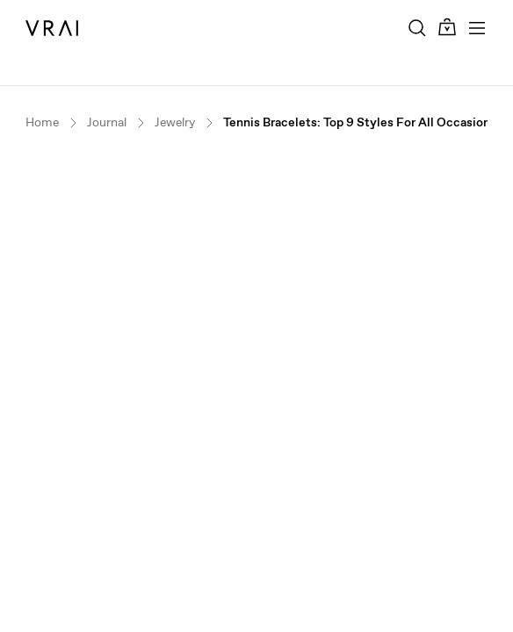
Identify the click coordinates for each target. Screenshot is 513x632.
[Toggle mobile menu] (477, 28)
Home (42, 122)
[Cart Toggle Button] (447, 28)
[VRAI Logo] (51, 28)
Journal (106, 122)
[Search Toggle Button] (417, 28)
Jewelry (175, 122)
